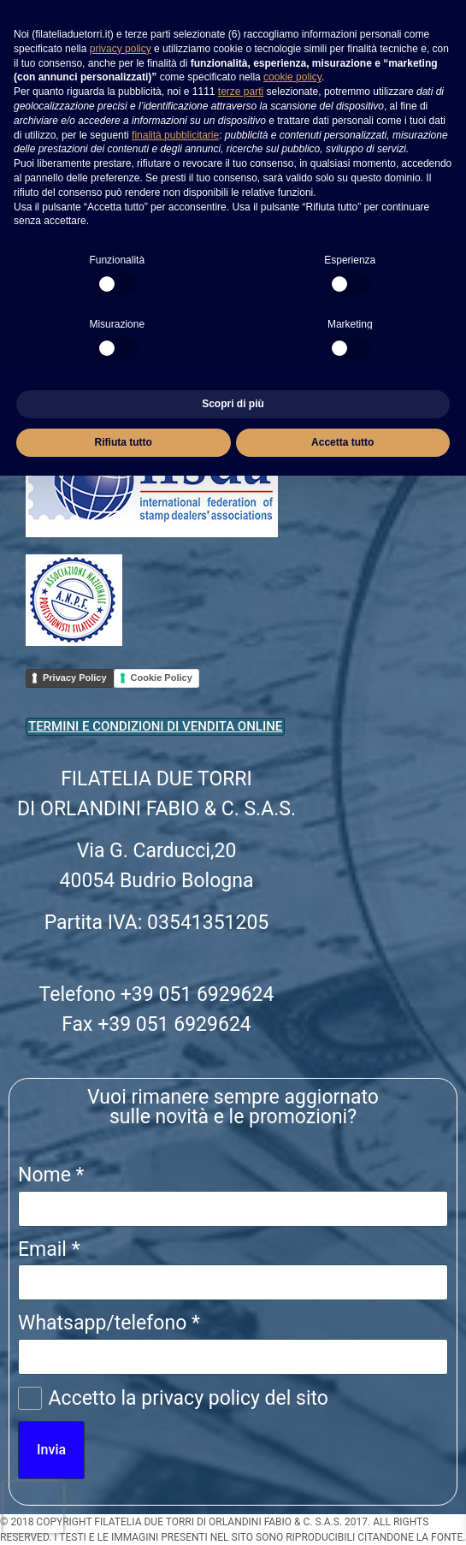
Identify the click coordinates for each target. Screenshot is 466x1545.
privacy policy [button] (120, 49)
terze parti (240, 92)
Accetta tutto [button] (342, 442)
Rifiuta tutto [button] (123, 442)
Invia (51, 1449)
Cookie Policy (161, 677)
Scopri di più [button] (233, 404)
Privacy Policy (75, 677)
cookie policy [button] (292, 77)
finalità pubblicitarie (175, 135)
